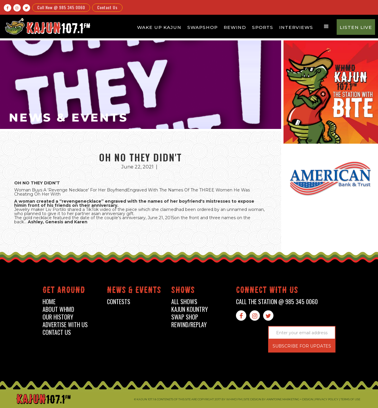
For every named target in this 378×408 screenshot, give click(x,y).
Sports (262, 27)
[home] (46, 26)
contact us (57, 332)
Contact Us (107, 7)
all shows (184, 302)
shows (183, 291)
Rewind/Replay (189, 325)
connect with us (267, 291)
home (49, 302)
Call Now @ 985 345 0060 (61, 7)
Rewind (235, 27)
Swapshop (202, 27)
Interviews (296, 27)
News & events (134, 291)
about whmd (58, 309)
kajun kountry (189, 309)
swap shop (184, 317)
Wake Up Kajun (159, 27)
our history (58, 317)
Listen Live (356, 27)
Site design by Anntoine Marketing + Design (278, 399)
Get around (64, 291)
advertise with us (65, 325)
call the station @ (277, 302)
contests (118, 302)
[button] (326, 26)
